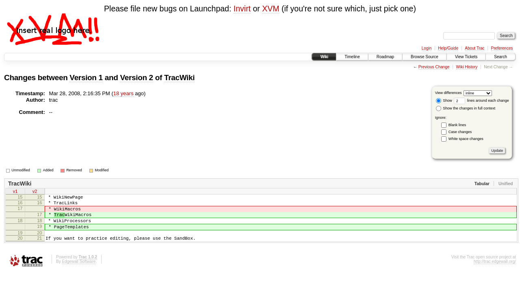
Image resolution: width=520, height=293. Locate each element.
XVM (270, 8)
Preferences (502, 48)
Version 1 (85, 77)
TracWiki (179, 77)
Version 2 (136, 77)
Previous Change (434, 67)
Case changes (460, 132)
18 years (123, 93)
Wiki (324, 57)
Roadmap (385, 57)
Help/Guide (448, 48)
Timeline (352, 57)
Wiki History (467, 67)
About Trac (474, 48)
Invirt (242, 8)
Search (500, 57)
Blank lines (457, 125)
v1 (15, 192)
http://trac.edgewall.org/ (495, 271)
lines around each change (481, 100)
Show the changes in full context (466, 108)
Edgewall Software (78, 271)
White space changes (465, 139)
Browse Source (424, 57)
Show (444, 100)
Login (426, 48)
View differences (448, 93)
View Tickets (466, 57)
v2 (34, 192)
